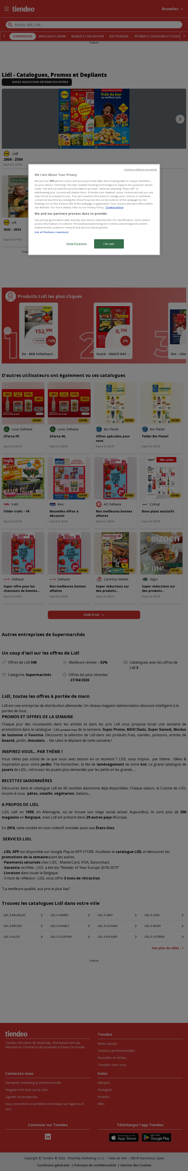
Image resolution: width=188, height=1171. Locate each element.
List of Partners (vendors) (52, 232)
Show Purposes (76, 243)
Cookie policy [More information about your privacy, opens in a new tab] (114, 207)
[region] (94, 209)
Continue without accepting (140, 169)
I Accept (109, 243)
